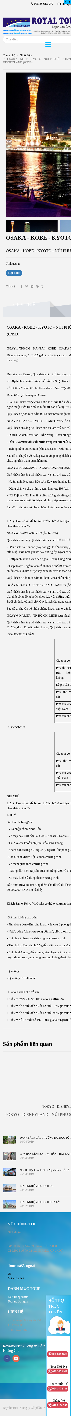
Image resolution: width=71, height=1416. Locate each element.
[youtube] (16, 1359)
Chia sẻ (10, 286)
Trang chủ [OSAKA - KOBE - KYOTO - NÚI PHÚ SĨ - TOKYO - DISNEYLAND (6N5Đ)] (9, 55)
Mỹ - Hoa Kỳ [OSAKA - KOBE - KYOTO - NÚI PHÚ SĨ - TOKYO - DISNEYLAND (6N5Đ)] (16, 1278)
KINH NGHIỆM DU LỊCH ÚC (36, 1186)
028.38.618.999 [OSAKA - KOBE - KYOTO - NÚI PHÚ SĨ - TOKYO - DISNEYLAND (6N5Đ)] (43, 3)
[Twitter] (26, 286)
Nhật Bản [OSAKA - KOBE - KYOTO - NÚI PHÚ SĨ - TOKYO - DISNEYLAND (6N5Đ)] (26, 55)
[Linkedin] (32, 286)
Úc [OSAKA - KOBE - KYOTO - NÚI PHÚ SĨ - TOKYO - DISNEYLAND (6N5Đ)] (9, 1273)
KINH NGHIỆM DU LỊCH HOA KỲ (40, 1202)
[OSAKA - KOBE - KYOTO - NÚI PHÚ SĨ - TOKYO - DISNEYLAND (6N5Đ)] (66, 2)
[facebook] (7, 1359)
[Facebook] (22, 286)
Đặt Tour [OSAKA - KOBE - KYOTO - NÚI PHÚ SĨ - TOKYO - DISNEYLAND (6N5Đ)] (14, 273)
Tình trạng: (13, 263)
